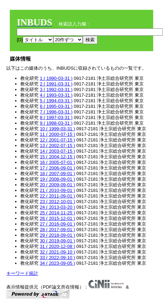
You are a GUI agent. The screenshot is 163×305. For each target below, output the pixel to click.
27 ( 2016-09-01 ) (57, 224)
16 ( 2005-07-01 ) (57, 162)
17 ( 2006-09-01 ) (57, 168)
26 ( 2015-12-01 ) (57, 218)
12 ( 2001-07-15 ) (57, 140)
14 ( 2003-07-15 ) (57, 151)
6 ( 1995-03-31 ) (56, 106)
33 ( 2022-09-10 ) (57, 257)
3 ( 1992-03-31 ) (56, 89)
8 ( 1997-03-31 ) (56, 117)
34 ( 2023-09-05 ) (57, 263)
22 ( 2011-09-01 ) (57, 196)
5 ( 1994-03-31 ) (56, 100)
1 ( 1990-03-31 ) (56, 78)
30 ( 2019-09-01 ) (57, 240)
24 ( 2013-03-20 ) (57, 207)
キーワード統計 (22, 273)
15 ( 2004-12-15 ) (57, 156)
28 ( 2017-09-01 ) (57, 229)
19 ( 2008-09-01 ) (57, 179)
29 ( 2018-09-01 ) (57, 235)
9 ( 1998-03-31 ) (56, 123)
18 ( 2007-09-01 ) (57, 173)
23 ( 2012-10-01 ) (57, 201)
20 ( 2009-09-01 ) (57, 184)
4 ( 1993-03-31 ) (56, 95)
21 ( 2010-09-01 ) (57, 190)
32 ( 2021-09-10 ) (57, 252)
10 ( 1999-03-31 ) (57, 128)
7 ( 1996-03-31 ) (56, 112)
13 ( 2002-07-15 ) (57, 145)
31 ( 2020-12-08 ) (57, 246)
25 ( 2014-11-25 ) (57, 212)
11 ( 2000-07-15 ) (57, 134)
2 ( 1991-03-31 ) (56, 83)
